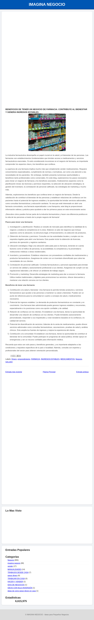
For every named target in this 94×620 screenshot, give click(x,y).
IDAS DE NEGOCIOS (16, 585)
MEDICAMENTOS (67, 359)
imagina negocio (14, 563)
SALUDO (9, 362)
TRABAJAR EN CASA (16, 579)
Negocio (79, 359)
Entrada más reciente (13, 372)
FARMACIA (35, 359)
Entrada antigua (82, 372)
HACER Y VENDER (15, 582)
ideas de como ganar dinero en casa (22, 591)
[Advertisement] (47, 29)
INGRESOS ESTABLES (50, 359)
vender (10, 566)
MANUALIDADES (14, 569)
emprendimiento (24, 359)
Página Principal (49, 372)
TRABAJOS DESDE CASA (18, 572)
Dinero (14, 359)
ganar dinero (12, 575)
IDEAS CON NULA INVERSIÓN (20, 588)
